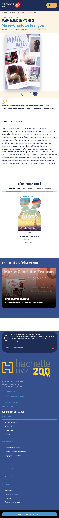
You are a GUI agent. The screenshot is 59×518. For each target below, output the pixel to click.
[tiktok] (7, 412)
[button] (21, 29)
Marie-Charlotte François (23, 25)
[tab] (8, 121)
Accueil (4, 12)
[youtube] (19, 412)
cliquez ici (24, 342)
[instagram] (4, 412)
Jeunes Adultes (14, 12)
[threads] (23, 412)
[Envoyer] (52, 347)
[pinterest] (15, 412)
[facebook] (11, 412)
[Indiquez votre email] (27, 348)
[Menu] (51, 5)
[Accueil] (11, 5)
